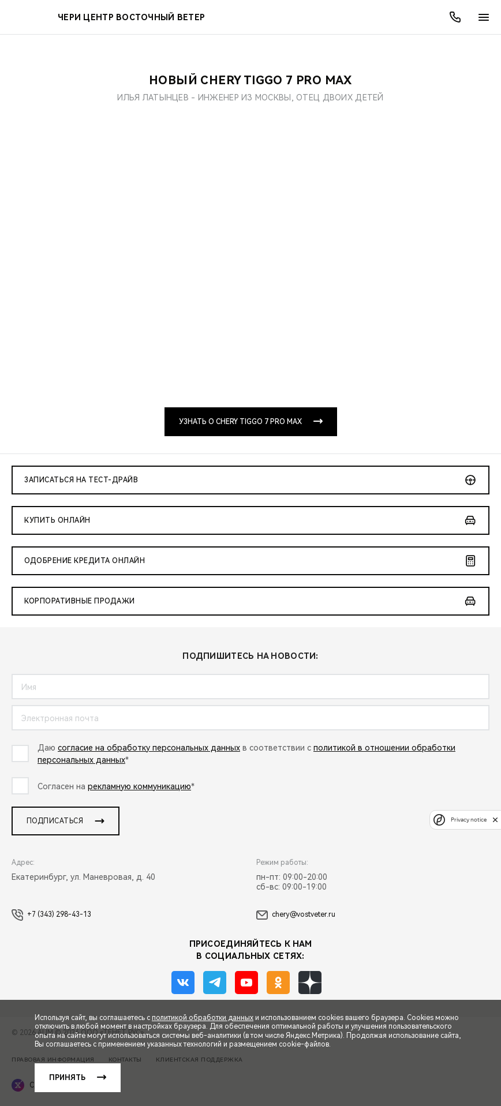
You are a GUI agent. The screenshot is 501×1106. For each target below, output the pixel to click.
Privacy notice (469, 819)
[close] (495, 819)
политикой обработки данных (202, 1018)
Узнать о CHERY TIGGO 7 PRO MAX (240, 422)
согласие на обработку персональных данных (149, 747)
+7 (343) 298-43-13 (51, 915)
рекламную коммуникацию (139, 786)
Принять (67, 1078)
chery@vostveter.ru (295, 915)
